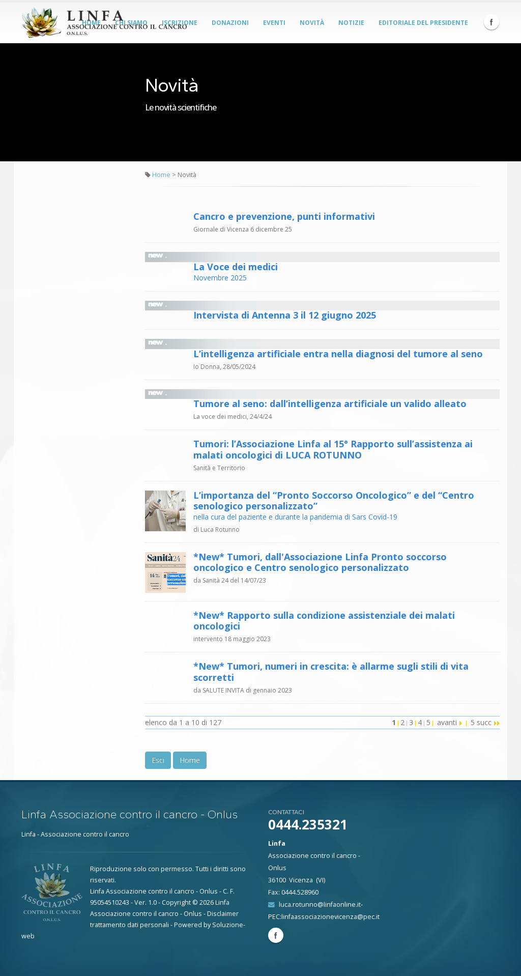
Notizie (351, 22)
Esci (158, 760)
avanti (449, 722)
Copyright (176, 902)
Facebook (491, 22)
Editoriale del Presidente (423, 22)
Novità (312, 22)
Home (161, 174)
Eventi (274, 22)
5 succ (485, 722)
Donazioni (230, 22)
